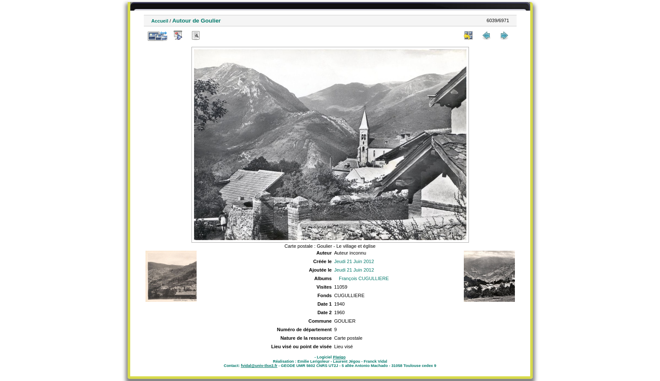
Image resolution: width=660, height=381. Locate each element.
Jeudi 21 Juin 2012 (354, 261)
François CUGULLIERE (364, 278)
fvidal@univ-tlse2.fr (259, 366)
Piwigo (339, 357)
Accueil (160, 20)
